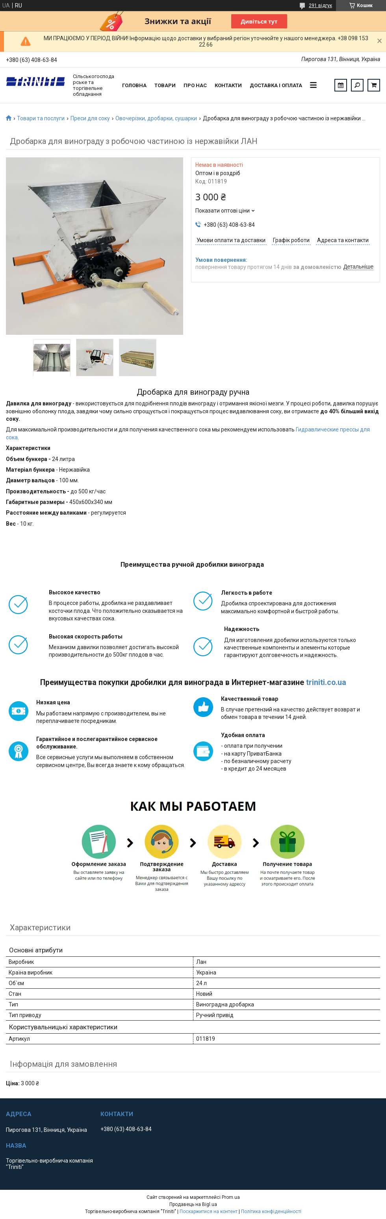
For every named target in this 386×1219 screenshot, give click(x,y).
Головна (134, 85)
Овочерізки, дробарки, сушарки (156, 118)
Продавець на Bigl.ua (193, 1204)
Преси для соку (90, 118)
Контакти (228, 85)
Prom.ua (231, 1197)
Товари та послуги (41, 118)
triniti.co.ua (326, 682)
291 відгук (320, 5)
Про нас (195, 85)
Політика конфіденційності (271, 1211)
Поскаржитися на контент (209, 1211)
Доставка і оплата (276, 85)
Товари (165, 85)
